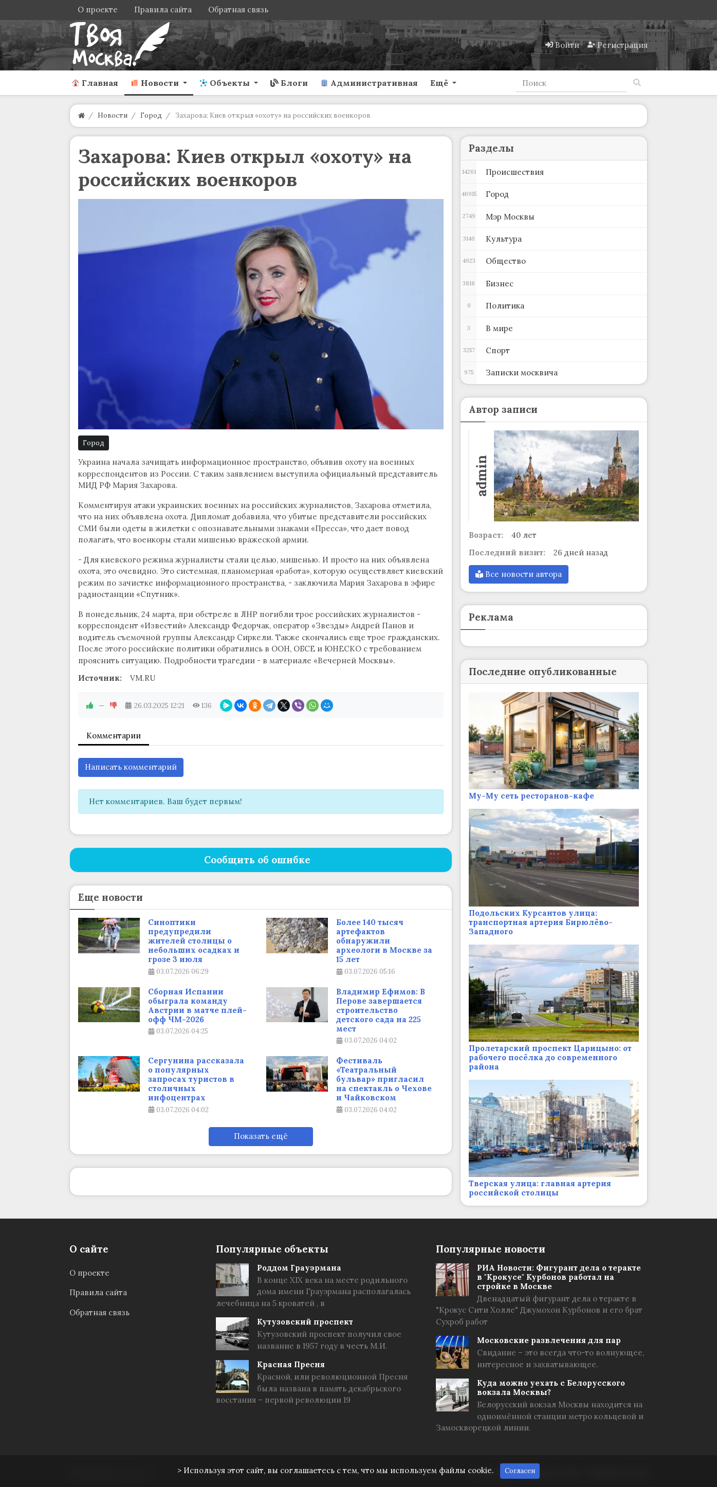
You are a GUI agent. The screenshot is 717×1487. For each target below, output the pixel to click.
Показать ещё (261, 1136)
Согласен (520, 1470)
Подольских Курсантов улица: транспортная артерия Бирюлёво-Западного (541, 922)
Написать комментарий (131, 767)
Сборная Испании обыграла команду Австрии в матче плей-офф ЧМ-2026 (197, 1005)
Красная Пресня (291, 1364)
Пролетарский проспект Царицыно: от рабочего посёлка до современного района (550, 1057)
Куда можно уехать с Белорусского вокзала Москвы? (551, 1387)
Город (93, 443)
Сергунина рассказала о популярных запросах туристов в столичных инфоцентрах (196, 1079)
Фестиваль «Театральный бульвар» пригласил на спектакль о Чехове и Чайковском (384, 1079)
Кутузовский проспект (305, 1322)
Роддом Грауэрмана (299, 1268)
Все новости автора (518, 574)
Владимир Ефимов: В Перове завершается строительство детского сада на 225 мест (380, 1010)
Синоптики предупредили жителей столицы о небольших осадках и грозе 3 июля (194, 941)
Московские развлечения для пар (549, 1340)
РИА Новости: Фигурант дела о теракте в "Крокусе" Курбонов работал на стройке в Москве (559, 1277)
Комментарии (113, 735)
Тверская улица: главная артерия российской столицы (540, 1188)
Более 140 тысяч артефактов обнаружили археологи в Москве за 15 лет (384, 941)
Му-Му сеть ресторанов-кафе (531, 796)
